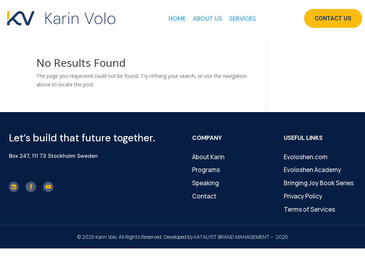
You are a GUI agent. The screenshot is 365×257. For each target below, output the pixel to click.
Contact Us (333, 18)
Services (242, 18)
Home (177, 18)
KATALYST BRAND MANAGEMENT (231, 236)
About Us (207, 18)
